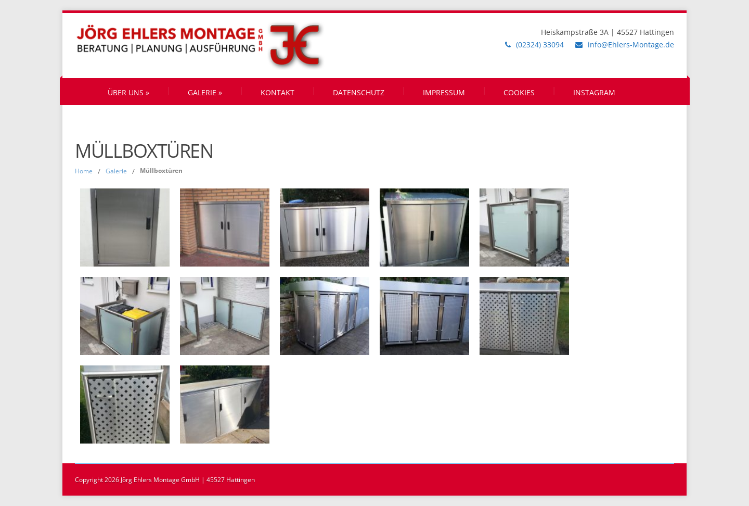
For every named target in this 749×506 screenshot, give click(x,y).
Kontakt (277, 92)
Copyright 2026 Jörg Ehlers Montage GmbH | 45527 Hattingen (165, 479)
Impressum (444, 92)
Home (84, 171)
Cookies (519, 92)
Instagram (594, 92)
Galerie (205, 92)
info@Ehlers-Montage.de (631, 44)
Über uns (128, 92)
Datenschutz (358, 92)
